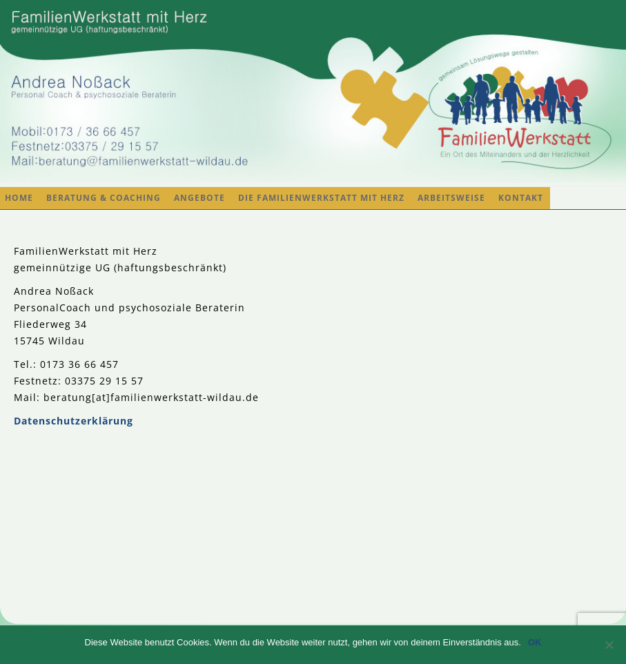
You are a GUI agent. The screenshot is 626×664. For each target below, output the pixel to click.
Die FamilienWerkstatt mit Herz (321, 198)
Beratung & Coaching (103, 198)
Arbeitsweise (451, 198)
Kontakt (520, 198)
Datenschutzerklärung (73, 420)
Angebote (199, 198)
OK (535, 642)
